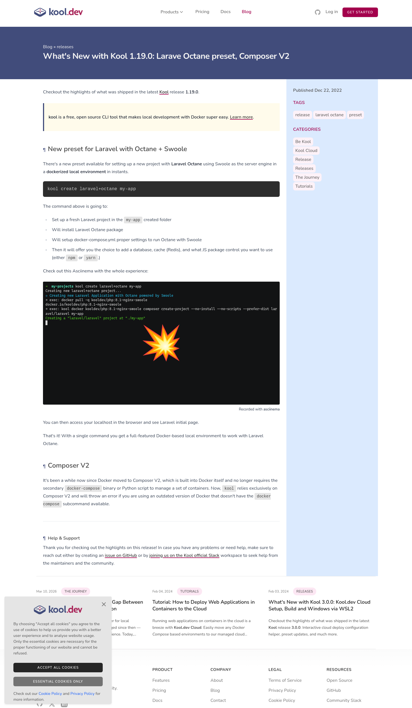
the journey (307, 177)
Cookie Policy (282, 700)
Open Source (339, 680)
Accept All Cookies (58, 667)
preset (355, 115)
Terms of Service (285, 680)
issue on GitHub (121, 555)
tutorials (304, 186)
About (216, 680)
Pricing (202, 12)
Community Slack (344, 700)
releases (65, 47)
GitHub (334, 690)
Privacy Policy (282, 690)
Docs (226, 12)
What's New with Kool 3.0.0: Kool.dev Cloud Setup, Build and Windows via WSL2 (319, 605)
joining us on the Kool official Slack (184, 555)
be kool (303, 142)
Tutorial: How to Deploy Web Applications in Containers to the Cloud (203, 605)
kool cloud (306, 151)
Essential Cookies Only (58, 681)
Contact (218, 700)
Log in (331, 12)
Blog (246, 12)
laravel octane (329, 115)
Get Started (360, 12)
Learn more (241, 117)
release (302, 115)
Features (161, 680)
